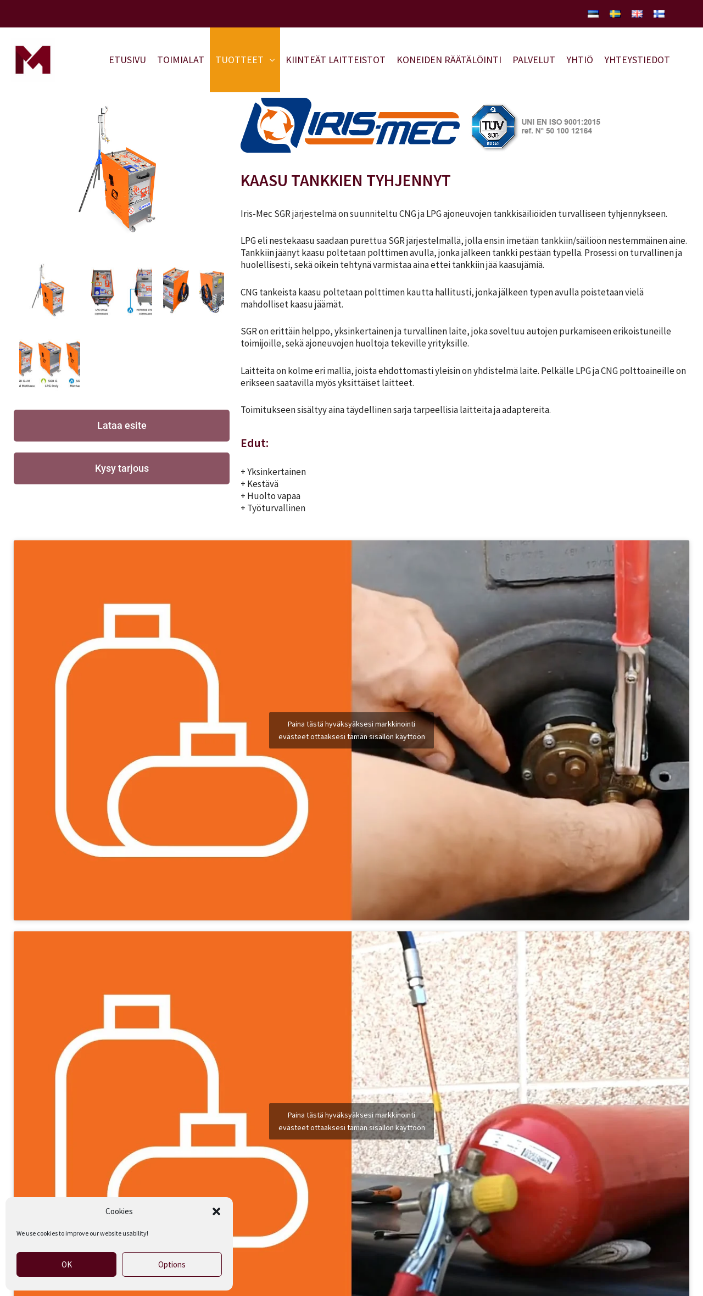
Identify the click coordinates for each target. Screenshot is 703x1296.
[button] (216, 1211)
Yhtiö (579, 59)
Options (172, 1264)
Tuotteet (239, 59)
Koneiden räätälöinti (449, 59)
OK (67, 1264)
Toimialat (180, 59)
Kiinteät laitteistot (336, 59)
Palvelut (533, 59)
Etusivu (127, 59)
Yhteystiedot (637, 59)
